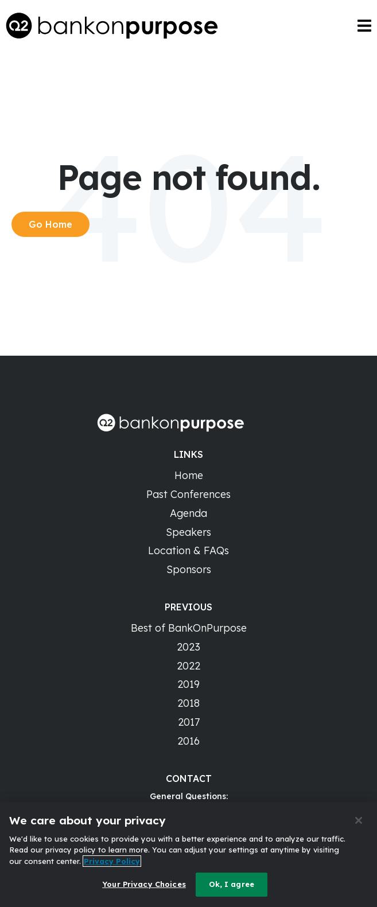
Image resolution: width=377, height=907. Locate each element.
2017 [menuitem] (189, 722)
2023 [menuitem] (188, 646)
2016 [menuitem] (188, 741)
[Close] (358, 820)
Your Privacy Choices (144, 884)
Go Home (50, 224)
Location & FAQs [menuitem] (188, 550)
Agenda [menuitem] (188, 513)
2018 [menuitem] (188, 703)
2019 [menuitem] (188, 684)
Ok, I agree (231, 884)
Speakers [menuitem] (188, 532)
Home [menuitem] (188, 475)
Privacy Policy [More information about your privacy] (112, 861)
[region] (188, 854)
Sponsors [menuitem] (188, 569)
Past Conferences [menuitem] (188, 494)
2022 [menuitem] (188, 665)
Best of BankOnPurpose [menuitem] (189, 627)
